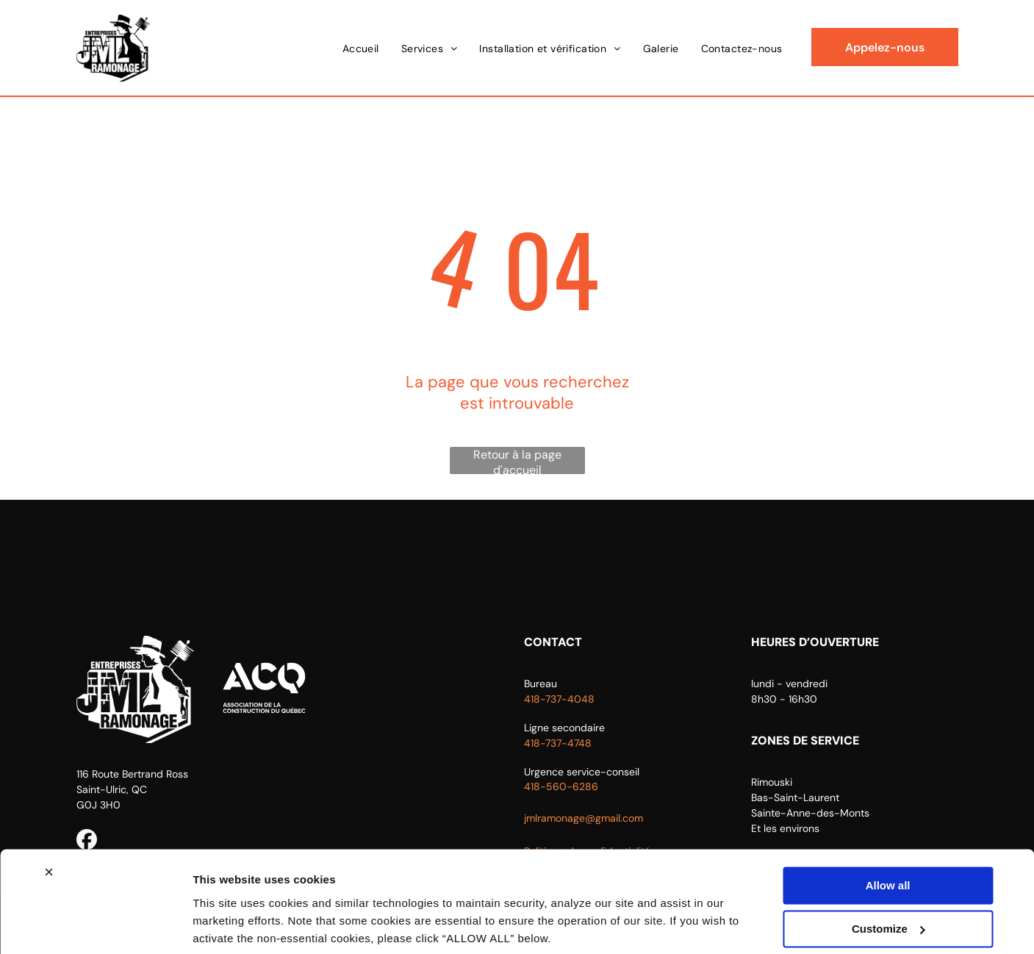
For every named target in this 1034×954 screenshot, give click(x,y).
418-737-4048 (559, 699)
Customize (888, 875)
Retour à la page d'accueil (517, 460)
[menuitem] (360, 48)
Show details (227, 925)
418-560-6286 (561, 786)
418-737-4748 (558, 743)
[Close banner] (48, 819)
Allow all (888, 832)
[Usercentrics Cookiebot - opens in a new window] (95, 925)
